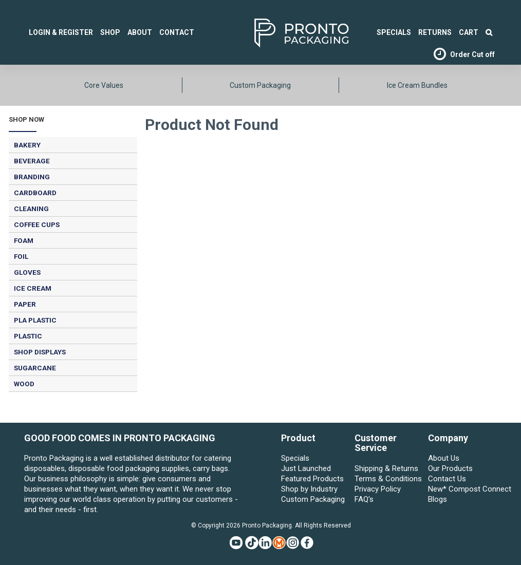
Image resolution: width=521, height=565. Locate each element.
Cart (468, 32)
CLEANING (31, 208)
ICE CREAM (32, 288)
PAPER (25, 304)
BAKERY (27, 145)
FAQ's (364, 499)
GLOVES (27, 272)
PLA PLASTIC (35, 320)
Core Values (103, 85)
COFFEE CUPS (37, 224)
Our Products (450, 468)
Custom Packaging (260, 85)
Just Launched (306, 468)
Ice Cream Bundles (417, 85)
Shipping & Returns (386, 468)
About (139, 32)
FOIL (21, 256)
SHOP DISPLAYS (40, 352)
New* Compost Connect (462, 489)
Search (489, 32)
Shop (110, 32)
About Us (443, 458)
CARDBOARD (35, 193)
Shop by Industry (309, 489)
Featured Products (312, 478)
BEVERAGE (32, 161)
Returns (435, 32)
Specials (295, 458)
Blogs (437, 499)
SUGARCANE (35, 368)
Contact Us (447, 478)
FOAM (23, 240)
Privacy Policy (378, 489)
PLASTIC (28, 336)
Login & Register (61, 32)
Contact (176, 32)
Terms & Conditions (388, 478)
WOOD (24, 384)
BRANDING (32, 177)
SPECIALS (394, 32)
